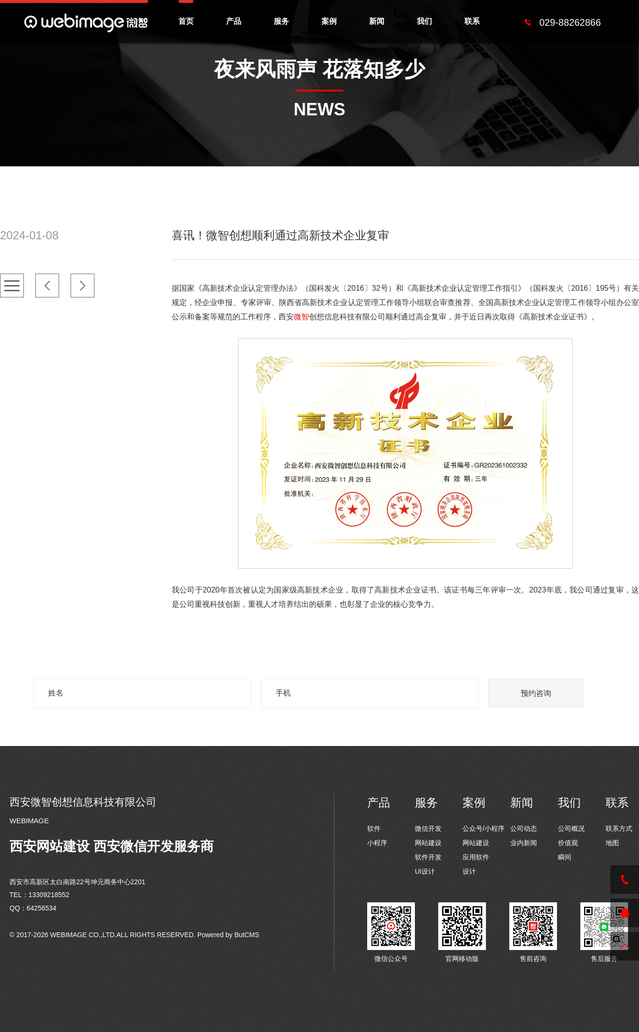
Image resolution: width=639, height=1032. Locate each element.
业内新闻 (523, 843)
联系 (472, 21)
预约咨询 (536, 693)
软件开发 (428, 857)
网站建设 (428, 843)
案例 (329, 21)
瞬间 (564, 857)
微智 (301, 317)
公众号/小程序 (484, 828)
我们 (424, 21)
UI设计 (425, 871)
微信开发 (428, 828)
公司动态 (523, 828)
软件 (374, 828)
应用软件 (476, 857)
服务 (281, 21)
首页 (186, 21)
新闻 (376, 21)
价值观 (568, 843)
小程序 (377, 843)
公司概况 (571, 828)
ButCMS (246, 935)
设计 (469, 871)
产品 (233, 21)
